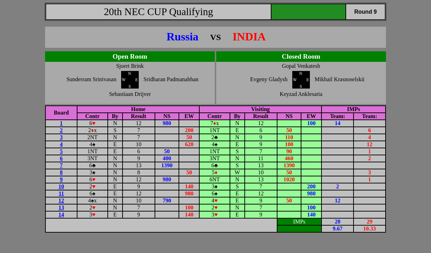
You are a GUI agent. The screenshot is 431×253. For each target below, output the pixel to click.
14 (61, 215)
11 (61, 193)
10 (61, 186)
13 (61, 207)
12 (61, 200)
